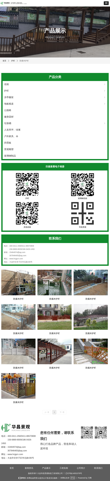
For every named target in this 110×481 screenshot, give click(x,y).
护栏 (13, 61)
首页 (4, 61)
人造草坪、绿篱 (12, 129)
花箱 (55, 84)
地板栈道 (55, 103)
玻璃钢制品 (10, 155)
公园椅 (7, 110)
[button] (106, 3)
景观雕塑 (9, 149)
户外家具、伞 (11, 136)
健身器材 (9, 116)
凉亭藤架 (55, 97)
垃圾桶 (55, 123)
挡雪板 (7, 142)
